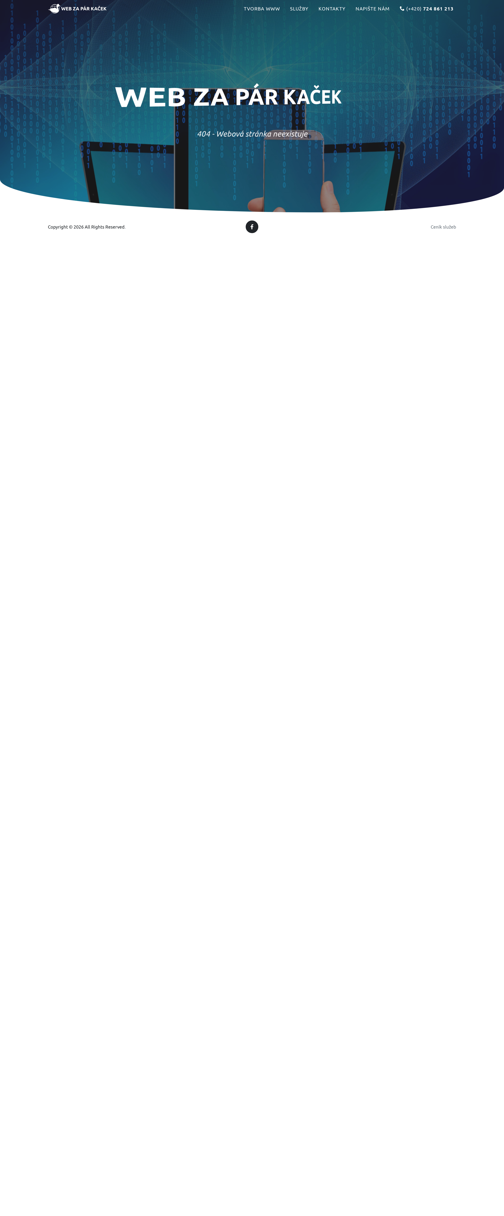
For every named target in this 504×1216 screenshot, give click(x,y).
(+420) (427, 15)
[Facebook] (252, 226)
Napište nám (373, 15)
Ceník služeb (443, 226)
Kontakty (332, 15)
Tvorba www (262, 15)
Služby (299, 15)
